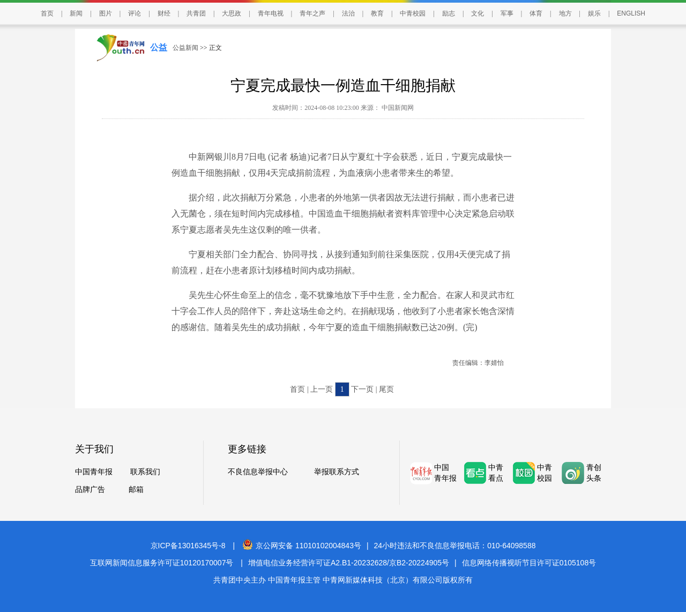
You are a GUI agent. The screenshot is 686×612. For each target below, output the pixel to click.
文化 (477, 13)
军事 (507, 13)
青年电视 (271, 13)
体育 (536, 13)
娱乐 (594, 13)
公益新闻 (185, 47)
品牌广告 (90, 490)
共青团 (196, 13)
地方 (565, 13)
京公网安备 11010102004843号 (301, 545)
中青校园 (413, 13)
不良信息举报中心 (258, 472)
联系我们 (145, 472)
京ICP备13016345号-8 (188, 545)
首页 (47, 13)
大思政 (231, 13)
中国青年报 (94, 472)
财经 (164, 13)
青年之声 (312, 13)
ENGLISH (631, 13)
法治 (348, 13)
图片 (105, 13)
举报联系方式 (336, 472)
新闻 (76, 13)
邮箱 (136, 490)
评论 (134, 13)
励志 (448, 13)
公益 (158, 47)
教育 (377, 13)
